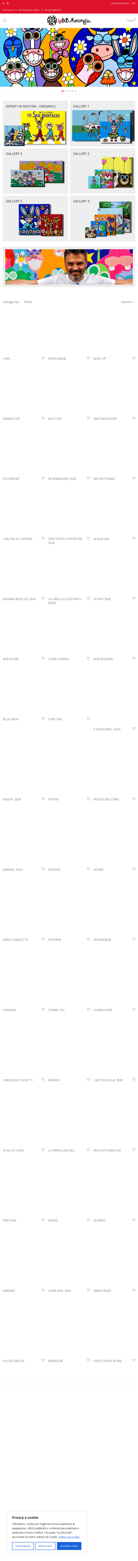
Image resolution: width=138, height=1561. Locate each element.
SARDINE (9, 1351)
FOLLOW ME (11, 509)
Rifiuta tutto (45, 1546)
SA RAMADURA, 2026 (62, 509)
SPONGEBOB (102, 1000)
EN (133, 3)
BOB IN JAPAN (103, 720)
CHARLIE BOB (102, 1071)
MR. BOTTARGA (104, 509)
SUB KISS (54, 930)
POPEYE (53, 860)
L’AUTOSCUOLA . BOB (108, 1141)
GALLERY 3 (14, 153)
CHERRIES (9, 1071)
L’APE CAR (55, 790)
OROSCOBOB (57, 369)
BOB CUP (99, 369)
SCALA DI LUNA (13, 1211)
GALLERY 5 (14, 201)
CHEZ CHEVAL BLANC (108, 1421)
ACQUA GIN (101, 579)
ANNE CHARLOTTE (15, 1000)
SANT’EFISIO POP (105, 439)
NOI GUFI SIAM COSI (107, 1211)
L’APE (6, 369)
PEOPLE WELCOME (106, 860)
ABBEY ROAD (102, 1351)
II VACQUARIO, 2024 (106, 790)
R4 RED (53, 1281)
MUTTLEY (55, 439)
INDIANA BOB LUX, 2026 (19, 649)
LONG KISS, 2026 (59, 1351)
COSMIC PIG (56, 1071)
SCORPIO (99, 1281)
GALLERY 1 (81, 106)
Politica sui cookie (69, 1537)
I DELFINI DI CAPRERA (17, 579)
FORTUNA (9, 1281)
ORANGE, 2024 (12, 930)
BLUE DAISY (11, 790)
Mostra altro (69, 1442)
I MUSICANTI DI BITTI (18, 1141)
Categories (11, 302)
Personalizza (22, 1546)
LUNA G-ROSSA (58, 720)
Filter (28, 302)
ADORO (98, 930)
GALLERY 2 (81, 153)
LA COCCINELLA (13, 1421)
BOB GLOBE (11, 720)
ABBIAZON (55, 1421)
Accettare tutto (69, 1546)
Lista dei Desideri (120, 3)
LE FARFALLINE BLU (61, 1211)
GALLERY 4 (81, 201)
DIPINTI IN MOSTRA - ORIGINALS (31, 106)
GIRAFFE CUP (11, 439)
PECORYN (54, 1000)
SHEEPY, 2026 (12, 860)
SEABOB (53, 1141)
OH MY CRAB (102, 649)
